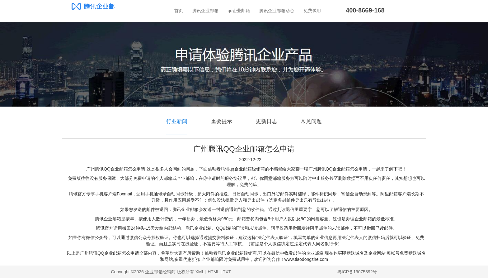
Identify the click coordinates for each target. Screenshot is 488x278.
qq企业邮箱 (239, 10)
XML (199, 271)
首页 (178, 10)
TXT (227, 271)
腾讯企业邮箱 (205, 10)
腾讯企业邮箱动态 (276, 10)
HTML (213, 271)
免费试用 (312, 10)
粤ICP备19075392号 (357, 271)
